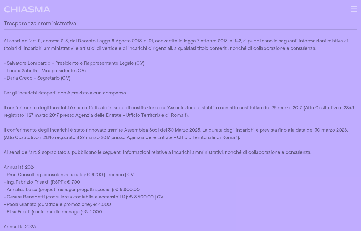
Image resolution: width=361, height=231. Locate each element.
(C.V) (139, 63)
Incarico (115, 174)
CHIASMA (27, 10)
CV (130, 174)
